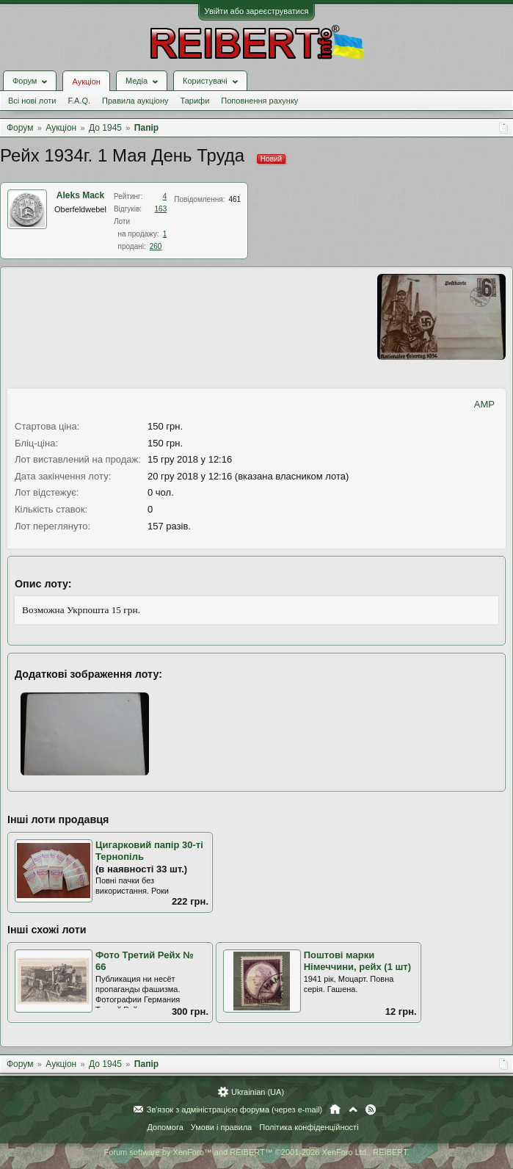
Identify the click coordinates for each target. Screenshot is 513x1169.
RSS (370, 1109)
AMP (484, 404)
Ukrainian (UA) (257, 1091)
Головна (335, 1109)
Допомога (165, 1127)
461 (234, 199)
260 (156, 246)
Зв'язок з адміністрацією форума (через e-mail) (235, 1109)
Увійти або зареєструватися (257, 11)
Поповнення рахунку (259, 100)
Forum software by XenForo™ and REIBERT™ (256, 1152)
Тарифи (195, 100)
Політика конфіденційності (308, 1127)
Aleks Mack (80, 195)
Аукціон (86, 81)
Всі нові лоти (32, 100)
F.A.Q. (79, 100)
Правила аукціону (135, 100)
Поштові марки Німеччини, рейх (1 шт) (357, 961)
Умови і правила (221, 1127)
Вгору (353, 1109)
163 (161, 209)
